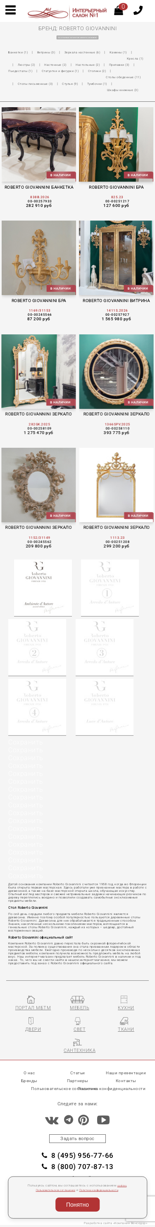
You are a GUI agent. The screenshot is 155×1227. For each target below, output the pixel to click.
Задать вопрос (78, 1137)
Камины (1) (131, 52)
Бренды (29, 1078)
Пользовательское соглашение (51, 1190)
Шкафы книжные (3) (86, 77)
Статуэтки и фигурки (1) (109, 65)
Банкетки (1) (19, 52)
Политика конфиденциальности (104, 1190)
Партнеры (77, 1078)
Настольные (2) (124, 58)
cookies (122, 1185)
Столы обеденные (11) (59, 71)
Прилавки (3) (30, 65)
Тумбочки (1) (47, 77)
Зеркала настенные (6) (92, 52)
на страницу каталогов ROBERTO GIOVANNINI (77, 37)
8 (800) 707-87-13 (77, 1167)
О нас (29, 1070)
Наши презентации (126, 1070)
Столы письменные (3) (108, 71)
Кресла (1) (27, 58)
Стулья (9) (17, 77)
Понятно (77, 1204)
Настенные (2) (88, 58)
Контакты (126, 1078)
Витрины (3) (51, 52)
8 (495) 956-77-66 (77, 1155)
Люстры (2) (55, 58)
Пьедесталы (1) (64, 65)
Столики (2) (19, 71)
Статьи (78, 1070)
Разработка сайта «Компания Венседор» (112, 1224)
